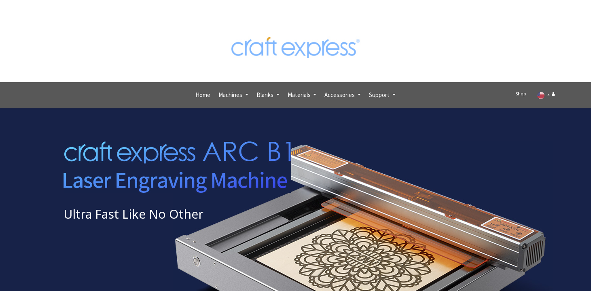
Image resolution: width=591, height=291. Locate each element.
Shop (523, 91)
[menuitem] (202, 91)
